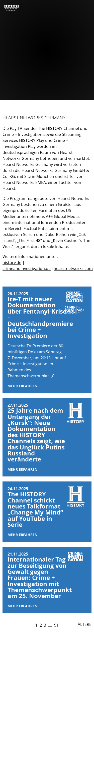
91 (56, 625)
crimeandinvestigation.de (27, 268)
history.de (12, 262)
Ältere (84, 624)
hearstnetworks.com (73, 268)
